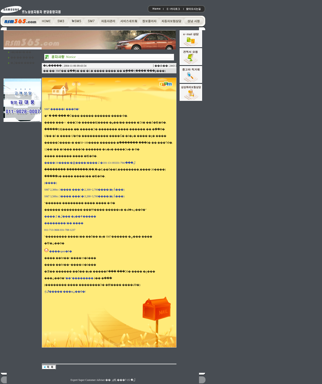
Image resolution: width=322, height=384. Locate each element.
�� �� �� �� (22, 57)
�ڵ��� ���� (23, 62)
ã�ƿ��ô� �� (21, 52)
